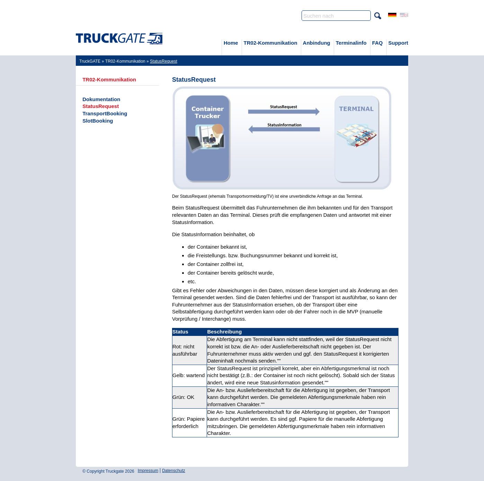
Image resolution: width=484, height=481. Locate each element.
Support (398, 43)
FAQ (377, 43)
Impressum (148, 470)
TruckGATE (89, 61)
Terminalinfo (351, 43)
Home (231, 43)
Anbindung (316, 43)
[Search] (336, 15)
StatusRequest (100, 106)
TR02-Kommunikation (270, 43)
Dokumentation (101, 99)
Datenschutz (173, 470)
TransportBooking (104, 113)
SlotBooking (97, 121)
